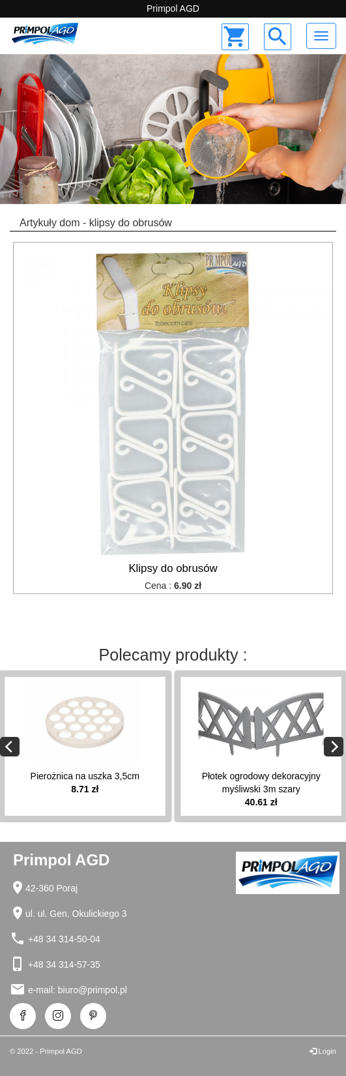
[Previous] (10, 746)
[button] (26, 129)
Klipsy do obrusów (172, 568)
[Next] (333, 746)
